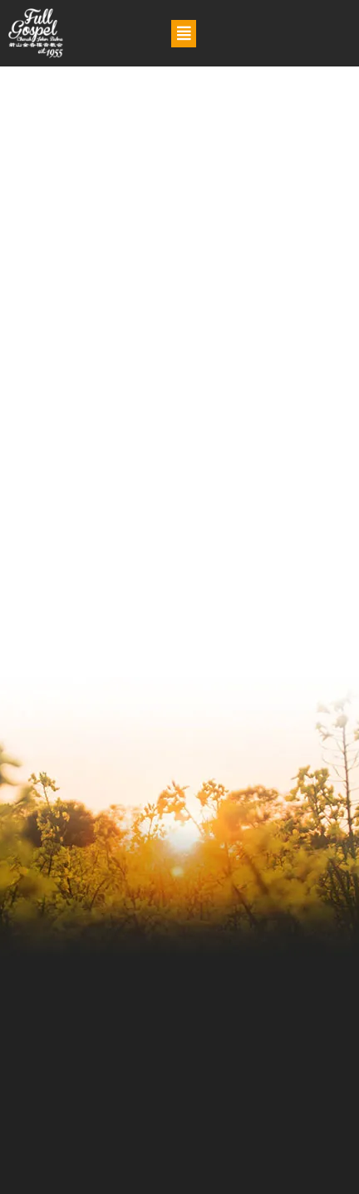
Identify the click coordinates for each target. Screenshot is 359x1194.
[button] (183, 33)
